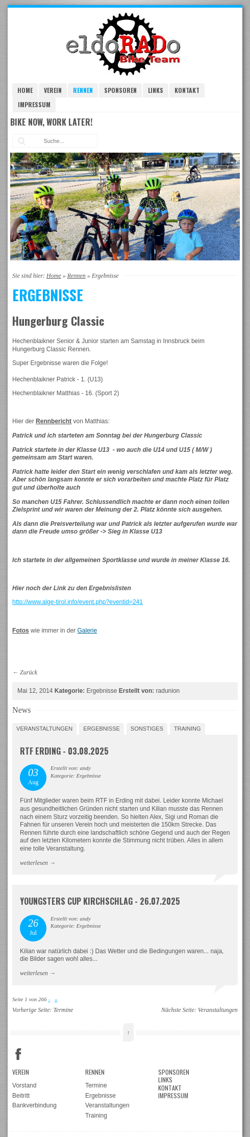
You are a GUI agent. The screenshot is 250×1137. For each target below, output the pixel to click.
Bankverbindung (34, 1105)
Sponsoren (120, 90)
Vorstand (24, 1085)
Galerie (87, 630)
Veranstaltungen (44, 728)
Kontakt (186, 90)
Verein (53, 90)
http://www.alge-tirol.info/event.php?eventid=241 (77, 602)
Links (155, 90)
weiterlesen (34, 862)
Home (25, 90)
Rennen (83, 90)
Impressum (34, 104)
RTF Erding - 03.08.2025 (64, 751)
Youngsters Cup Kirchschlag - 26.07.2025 (100, 901)
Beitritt (21, 1095)
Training (187, 728)
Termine (63, 1009)
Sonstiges (147, 728)
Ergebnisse (101, 728)
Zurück (28, 672)
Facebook (18, 1054)
